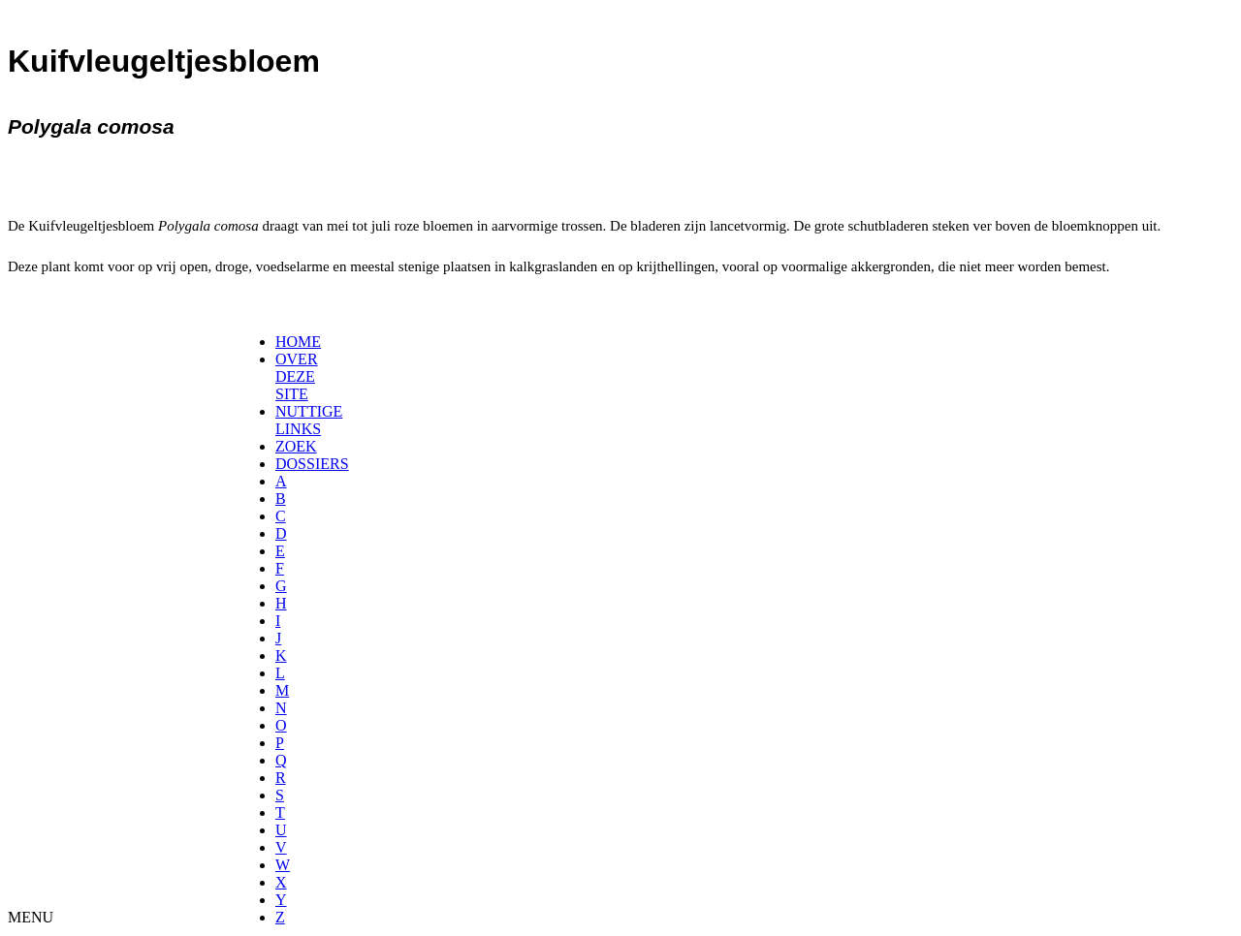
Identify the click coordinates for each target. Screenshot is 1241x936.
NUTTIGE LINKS (308, 420)
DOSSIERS (312, 463)
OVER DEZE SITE (296, 376)
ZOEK (296, 446)
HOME (298, 341)
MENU (30, 917)
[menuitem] (281, 342)
